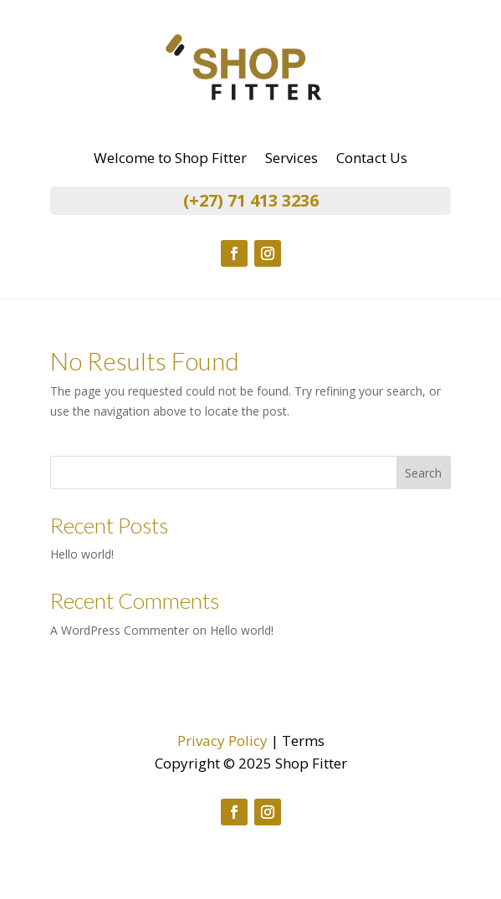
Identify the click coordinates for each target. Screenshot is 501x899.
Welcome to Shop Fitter (170, 159)
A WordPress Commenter (119, 630)
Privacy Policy (222, 740)
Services (291, 159)
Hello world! (82, 554)
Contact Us (371, 159)
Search (423, 473)
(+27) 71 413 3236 (251, 200)
